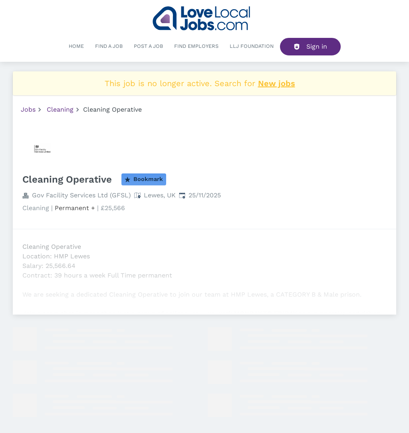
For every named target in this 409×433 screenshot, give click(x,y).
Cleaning (60, 109)
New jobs (276, 83)
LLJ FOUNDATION (252, 46)
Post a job (148, 46)
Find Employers (196, 46)
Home (76, 46)
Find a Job (109, 46)
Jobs (28, 109)
